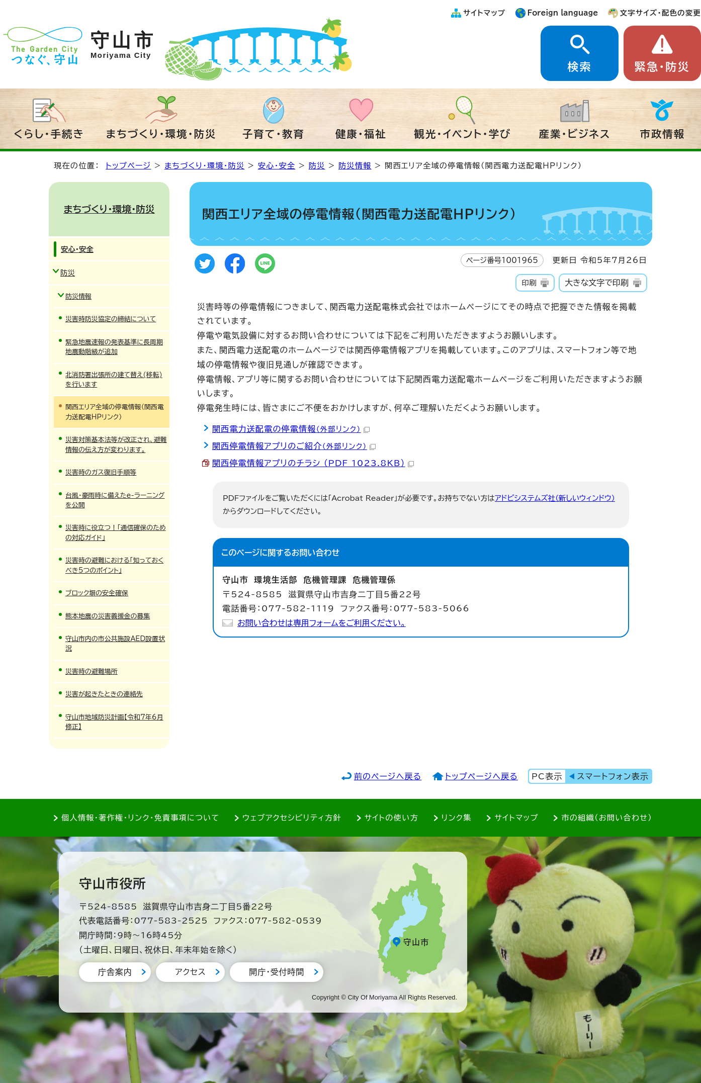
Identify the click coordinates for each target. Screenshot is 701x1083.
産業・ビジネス (575, 134)
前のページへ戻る (388, 776)
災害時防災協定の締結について (110, 319)
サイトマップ (484, 13)
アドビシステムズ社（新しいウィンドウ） (555, 498)
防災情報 (355, 165)
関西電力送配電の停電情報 (291, 429)
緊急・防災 (662, 66)
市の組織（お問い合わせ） (606, 818)
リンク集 (457, 818)
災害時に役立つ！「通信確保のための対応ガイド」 (115, 532)
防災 (317, 165)
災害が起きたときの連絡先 (104, 694)
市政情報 (662, 134)
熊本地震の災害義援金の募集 (107, 616)
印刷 (528, 283)
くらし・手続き (49, 134)
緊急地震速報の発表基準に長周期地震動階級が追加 (114, 347)
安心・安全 (276, 165)
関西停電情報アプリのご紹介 (294, 446)
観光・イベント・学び (462, 134)
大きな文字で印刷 (597, 283)
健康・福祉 (361, 134)
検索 (579, 66)
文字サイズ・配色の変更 (660, 13)
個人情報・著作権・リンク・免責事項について (140, 818)
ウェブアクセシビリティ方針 (291, 818)
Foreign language (563, 13)
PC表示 (547, 776)
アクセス (190, 972)
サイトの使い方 (391, 818)
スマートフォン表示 (613, 776)
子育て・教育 (273, 134)
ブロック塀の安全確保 (96, 593)
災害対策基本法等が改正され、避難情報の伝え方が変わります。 (116, 444)
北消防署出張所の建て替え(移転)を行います (113, 380)
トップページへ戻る (481, 776)
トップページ (128, 165)
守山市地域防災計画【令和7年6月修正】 (114, 722)
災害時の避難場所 (91, 671)
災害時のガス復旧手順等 (100, 472)
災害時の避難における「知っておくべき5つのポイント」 (114, 565)
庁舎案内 (115, 972)
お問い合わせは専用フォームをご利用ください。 (321, 623)
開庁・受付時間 (276, 972)
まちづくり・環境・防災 (161, 134)
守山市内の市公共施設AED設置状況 (115, 644)
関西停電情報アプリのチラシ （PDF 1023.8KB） (313, 463)
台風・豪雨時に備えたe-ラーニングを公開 (114, 500)
